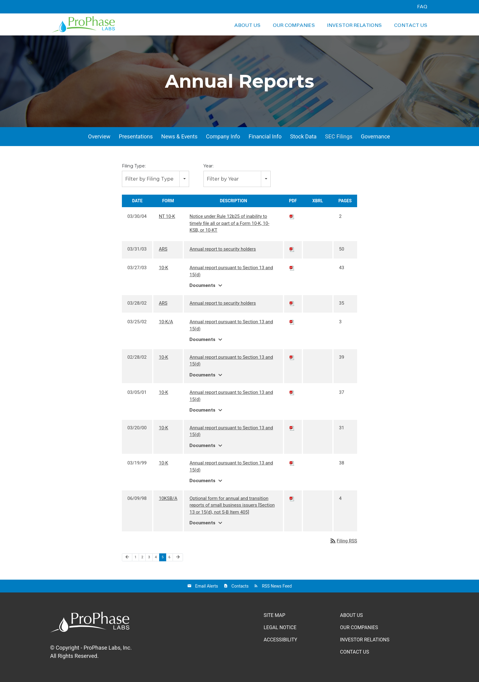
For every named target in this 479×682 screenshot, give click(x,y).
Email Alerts (206, 586)
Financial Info (265, 136)
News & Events (179, 136)
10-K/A (166, 321)
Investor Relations (354, 25)
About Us (247, 25)
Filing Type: (134, 166)
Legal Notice (280, 627)
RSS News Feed (277, 586)
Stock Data (303, 136)
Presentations (136, 136)
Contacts (240, 586)
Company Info (223, 136)
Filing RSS (343, 541)
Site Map (274, 615)
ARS (163, 249)
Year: (208, 166)
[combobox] (155, 179)
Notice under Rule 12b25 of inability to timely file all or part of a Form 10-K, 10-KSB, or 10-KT (229, 223)
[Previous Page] (127, 557)
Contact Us (410, 25)
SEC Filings (339, 136)
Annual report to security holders (222, 249)
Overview (99, 136)
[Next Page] (178, 557)
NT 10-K (167, 216)
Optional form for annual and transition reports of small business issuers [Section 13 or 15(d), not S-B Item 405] (232, 505)
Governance (375, 136)
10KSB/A (168, 498)
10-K (163, 267)
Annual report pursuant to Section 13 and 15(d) (231, 271)
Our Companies (294, 25)
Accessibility (280, 640)
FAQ (422, 6)
